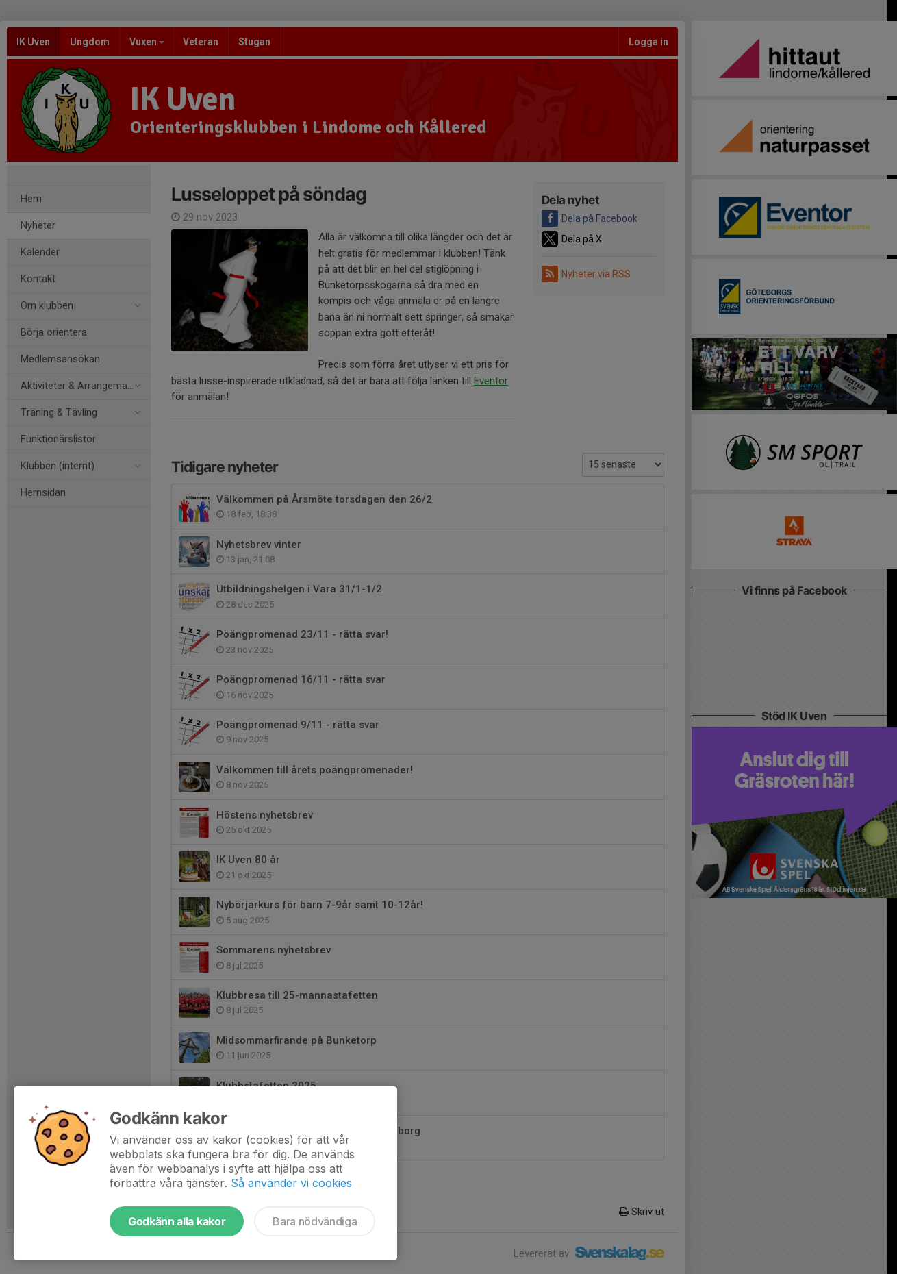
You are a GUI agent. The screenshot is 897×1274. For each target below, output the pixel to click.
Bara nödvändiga (315, 1221)
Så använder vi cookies (291, 1183)
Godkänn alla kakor (176, 1221)
